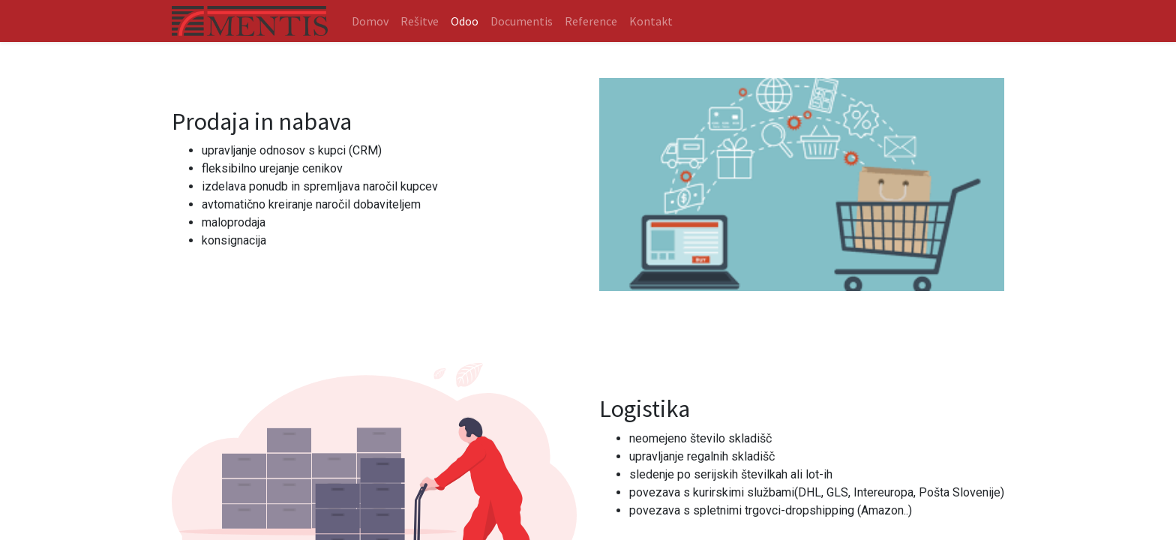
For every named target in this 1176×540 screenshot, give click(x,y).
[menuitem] (370, 21)
